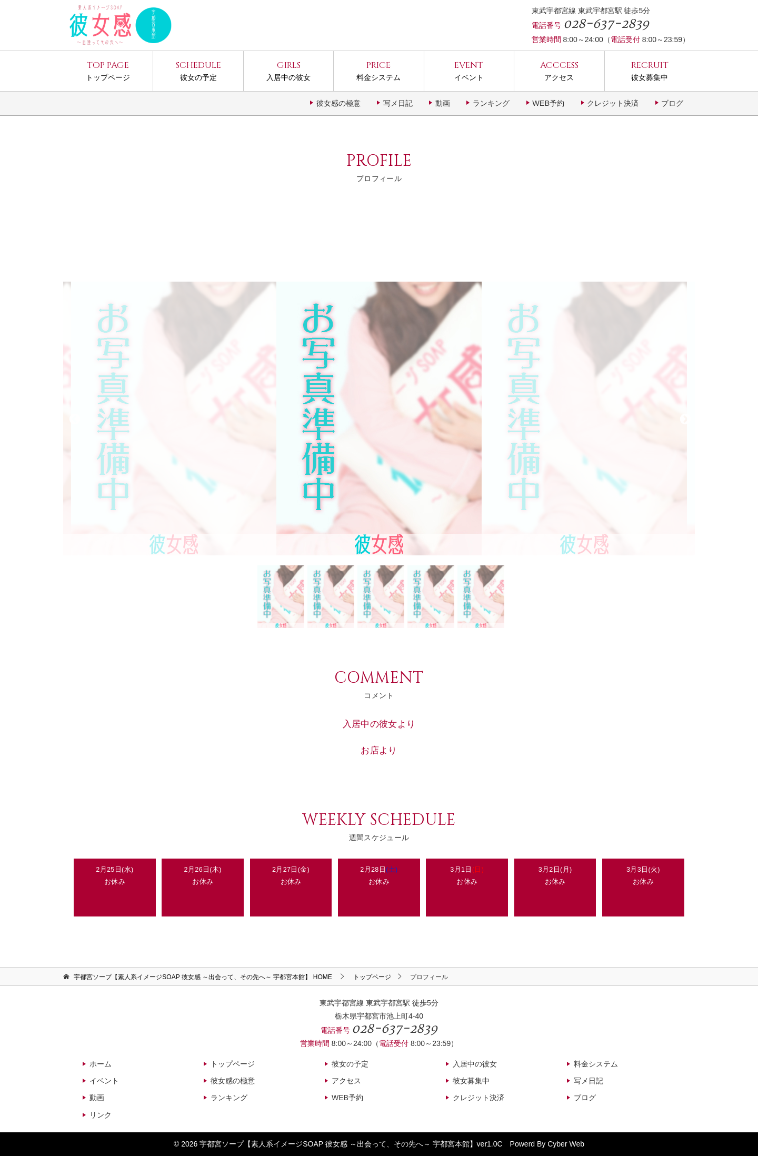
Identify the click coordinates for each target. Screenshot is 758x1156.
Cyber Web (565, 1144)
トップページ (108, 70)
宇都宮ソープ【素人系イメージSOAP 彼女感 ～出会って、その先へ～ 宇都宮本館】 (338, 1144)
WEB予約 (548, 103)
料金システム (378, 70)
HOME (203, 977)
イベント (469, 70)
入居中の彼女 (288, 70)
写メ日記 (398, 103)
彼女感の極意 (338, 103)
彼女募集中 (650, 70)
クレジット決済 (613, 103)
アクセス (559, 70)
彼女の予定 (198, 70)
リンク (100, 1115)
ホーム (100, 1064)
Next (684, 418)
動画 (442, 103)
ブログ (672, 103)
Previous (73, 418)
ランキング (491, 103)
